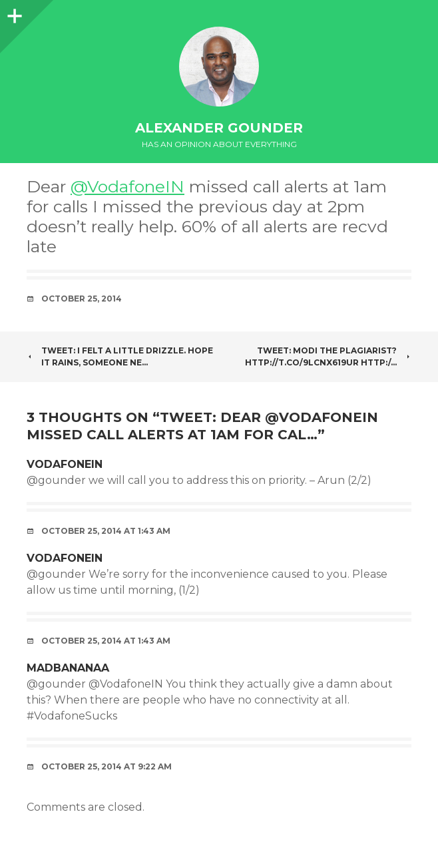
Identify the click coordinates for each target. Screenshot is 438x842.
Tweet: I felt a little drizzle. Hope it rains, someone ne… (120, 356)
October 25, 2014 (81, 299)
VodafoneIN (65, 464)
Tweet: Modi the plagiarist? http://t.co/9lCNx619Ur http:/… (328, 356)
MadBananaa (68, 668)
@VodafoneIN (127, 186)
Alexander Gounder (219, 128)
